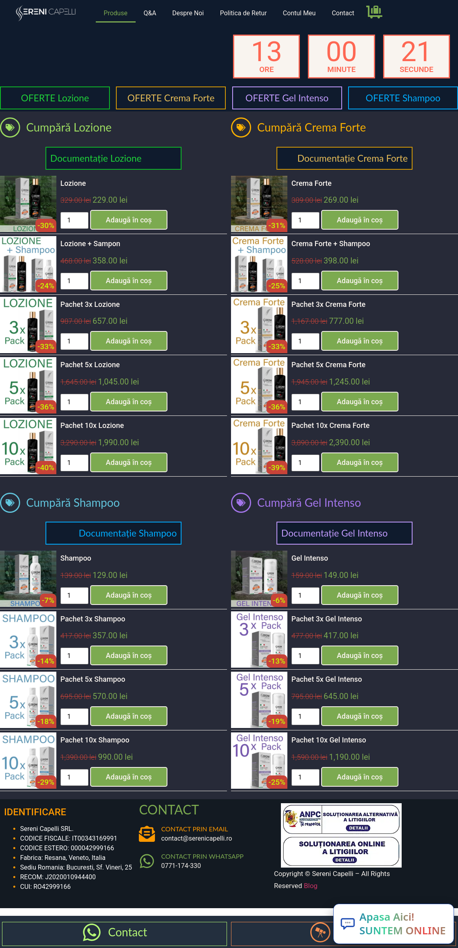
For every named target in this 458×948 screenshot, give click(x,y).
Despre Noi (188, 13)
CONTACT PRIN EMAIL (194, 829)
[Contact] (92, 932)
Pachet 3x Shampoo (92, 619)
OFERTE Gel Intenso (287, 97)
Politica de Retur (243, 13)
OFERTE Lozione (55, 97)
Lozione (73, 183)
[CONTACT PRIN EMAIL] (147, 834)
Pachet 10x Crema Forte (330, 425)
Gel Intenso (309, 558)
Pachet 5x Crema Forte (328, 364)
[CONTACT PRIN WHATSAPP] (147, 861)
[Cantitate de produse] (74, 220)
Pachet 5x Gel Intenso (326, 679)
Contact (343, 13)
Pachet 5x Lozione (90, 364)
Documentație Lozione (96, 158)
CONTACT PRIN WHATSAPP (202, 856)
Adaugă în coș (129, 220)
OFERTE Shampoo (403, 97)
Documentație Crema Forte (352, 158)
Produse (116, 13)
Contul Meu (299, 13)
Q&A (150, 13)
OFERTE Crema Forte (171, 97)
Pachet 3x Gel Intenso (326, 619)
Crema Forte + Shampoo (330, 243)
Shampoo (75, 558)
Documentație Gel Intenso (334, 533)
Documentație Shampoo (128, 533)
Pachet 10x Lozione (92, 425)
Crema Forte (311, 183)
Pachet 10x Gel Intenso (328, 740)
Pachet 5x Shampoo (92, 679)
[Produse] (320, 932)
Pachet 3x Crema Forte (328, 304)
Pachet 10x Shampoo (94, 740)
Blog (311, 886)
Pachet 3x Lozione (90, 304)
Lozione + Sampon (90, 243)
